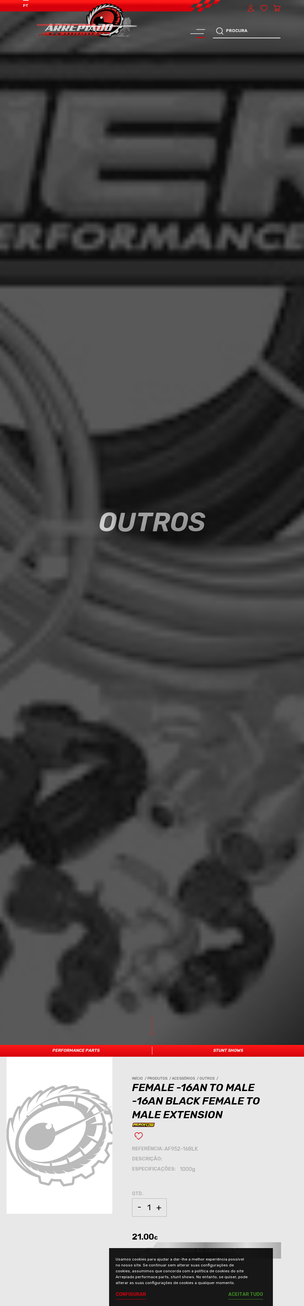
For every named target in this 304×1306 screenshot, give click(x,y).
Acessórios (186, 1078)
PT (25, 5)
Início (139, 1078)
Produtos (159, 1078)
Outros (209, 1078)
